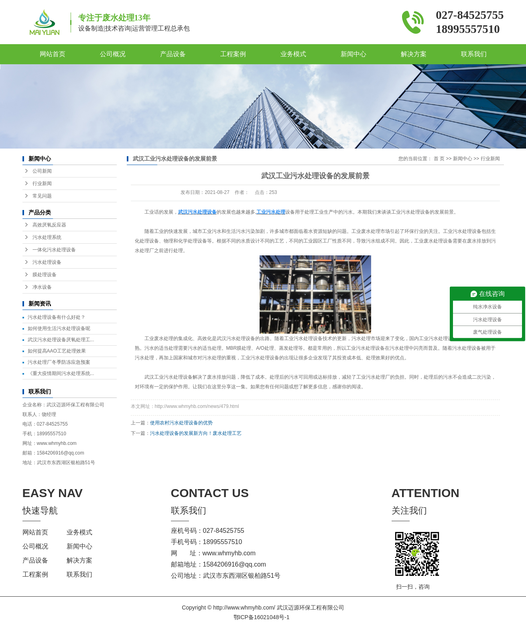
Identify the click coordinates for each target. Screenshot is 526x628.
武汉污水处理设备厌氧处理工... (61, 340)
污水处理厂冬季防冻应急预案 (59, 362)
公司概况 (113, 54)
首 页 (439, 158)
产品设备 (173, 54)
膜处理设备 (44, 274)
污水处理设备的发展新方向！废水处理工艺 (196, 433)
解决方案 (413, 54)
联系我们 (474, 54)
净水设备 (42, 287)
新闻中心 (353, 54)
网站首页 (52, 54)
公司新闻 (42, 171)
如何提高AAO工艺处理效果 (57, 351)
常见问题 (42, 196)
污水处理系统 (46, 237)
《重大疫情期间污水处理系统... (61, 373)
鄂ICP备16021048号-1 (262, 617)
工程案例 (233, 54)
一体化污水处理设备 (54, 250)
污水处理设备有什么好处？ (56, 317)
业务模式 (293, 54)
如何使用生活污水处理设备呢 (59, 328)
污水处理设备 (46, 262)
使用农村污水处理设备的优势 (181, 423)
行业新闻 (42, 183)
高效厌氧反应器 (49, 225)
